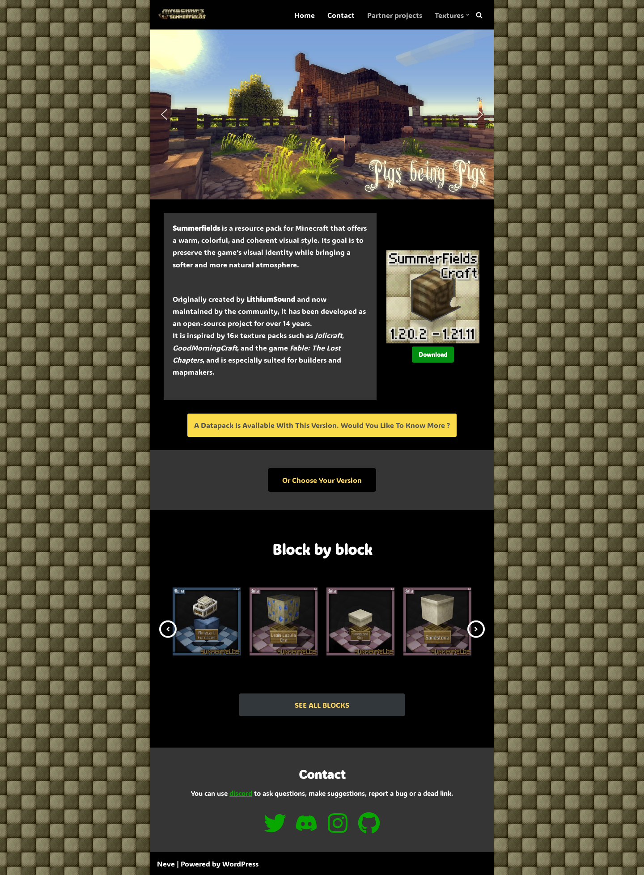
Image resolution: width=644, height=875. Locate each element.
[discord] (306, 823)
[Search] (479, 15)
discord (240, 793)
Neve (166, 863)
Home (304, 15)
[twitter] (275, 823)
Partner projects (394, 15)
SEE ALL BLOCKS (322, 705)
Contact (341, 15)
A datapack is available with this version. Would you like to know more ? (322, 425)
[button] (468, 15)
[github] (369, 823)
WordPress (240, 863)
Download (433, 354)
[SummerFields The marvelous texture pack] (184, 14)
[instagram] (337, 823)
